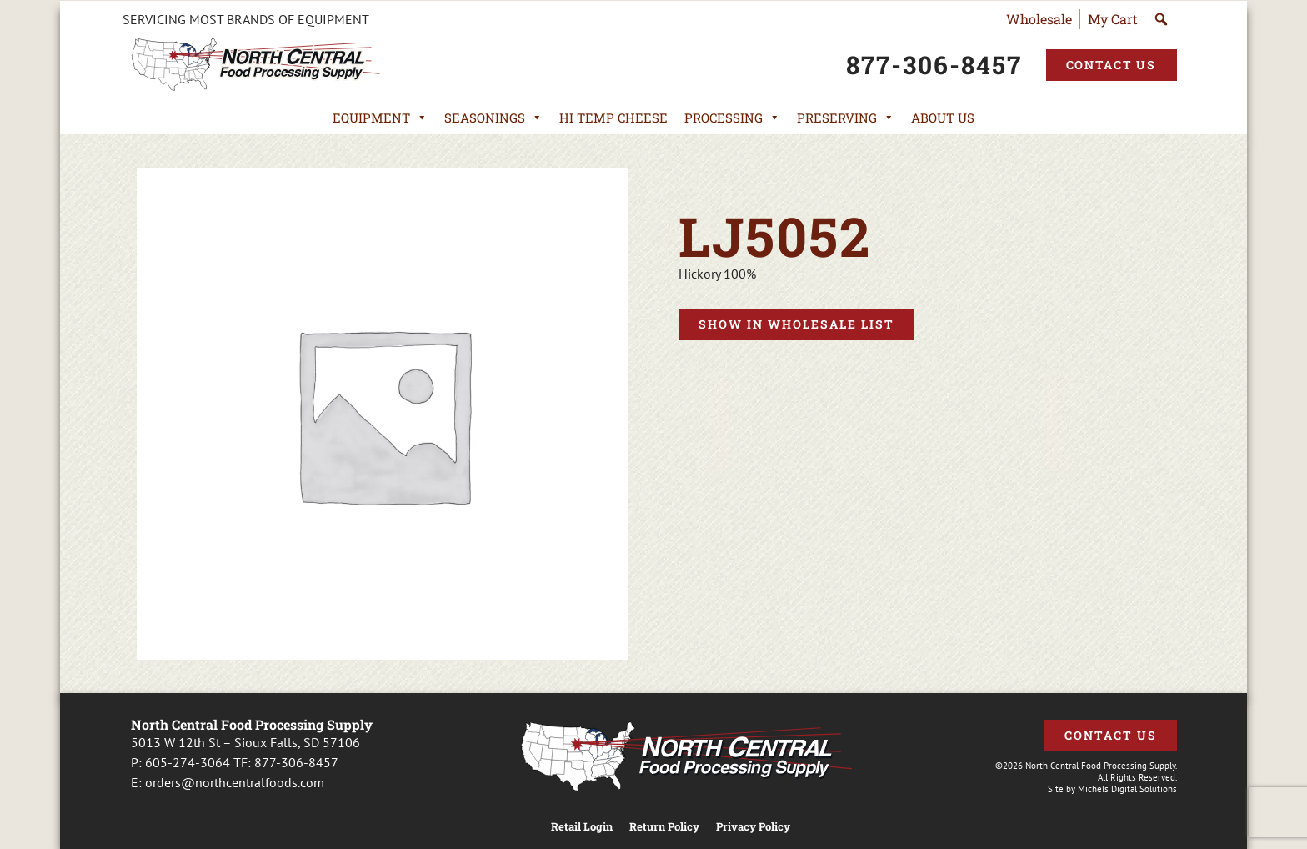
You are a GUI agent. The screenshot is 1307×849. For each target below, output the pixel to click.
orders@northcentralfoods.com (234, 782)
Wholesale (1039, 19)
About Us (942, 117)
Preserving (845, 117)
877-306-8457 (296, 762)
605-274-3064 (187, 762)
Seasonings (493, 117)
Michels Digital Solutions (1127, 789)
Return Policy (664, 826)
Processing (732, 117)
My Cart (1113, 19)
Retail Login (582, 826)
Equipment (380, 117)
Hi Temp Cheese (613, 117)
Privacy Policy (753, 826)
